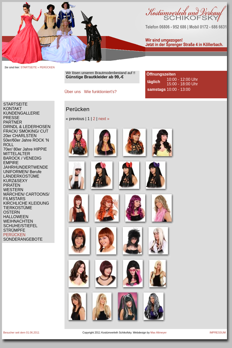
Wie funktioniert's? (100, 92)
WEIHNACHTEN (18, 221)
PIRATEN (11, 185)
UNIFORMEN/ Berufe (22, 172)
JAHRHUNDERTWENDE (25, 167)
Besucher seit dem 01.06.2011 (21, 332)
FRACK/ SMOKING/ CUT (25, 131)
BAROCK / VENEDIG (22, 158)
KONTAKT (12, 109)
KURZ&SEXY (15, 181)
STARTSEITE (29, 67)
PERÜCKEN (14, 235)
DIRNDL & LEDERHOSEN (26, 127)
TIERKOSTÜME (17, 208)
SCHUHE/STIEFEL (20, 226)
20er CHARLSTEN (19, 136)
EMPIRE (10, 163)
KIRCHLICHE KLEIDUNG (26, 203)
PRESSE (11, 118)
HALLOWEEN (15, 217)
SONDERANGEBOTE (22, 239)
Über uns (72, 92)
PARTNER (12, 122)
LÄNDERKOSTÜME (21, 176)
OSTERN (11, 212)
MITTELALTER (16, 154)
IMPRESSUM (218, 332)
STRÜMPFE (14, 230)
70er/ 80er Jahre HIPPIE (25, 149)
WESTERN (13, 190)
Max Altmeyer (158, 332)
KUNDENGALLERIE (21, 113)
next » (104, 119)
